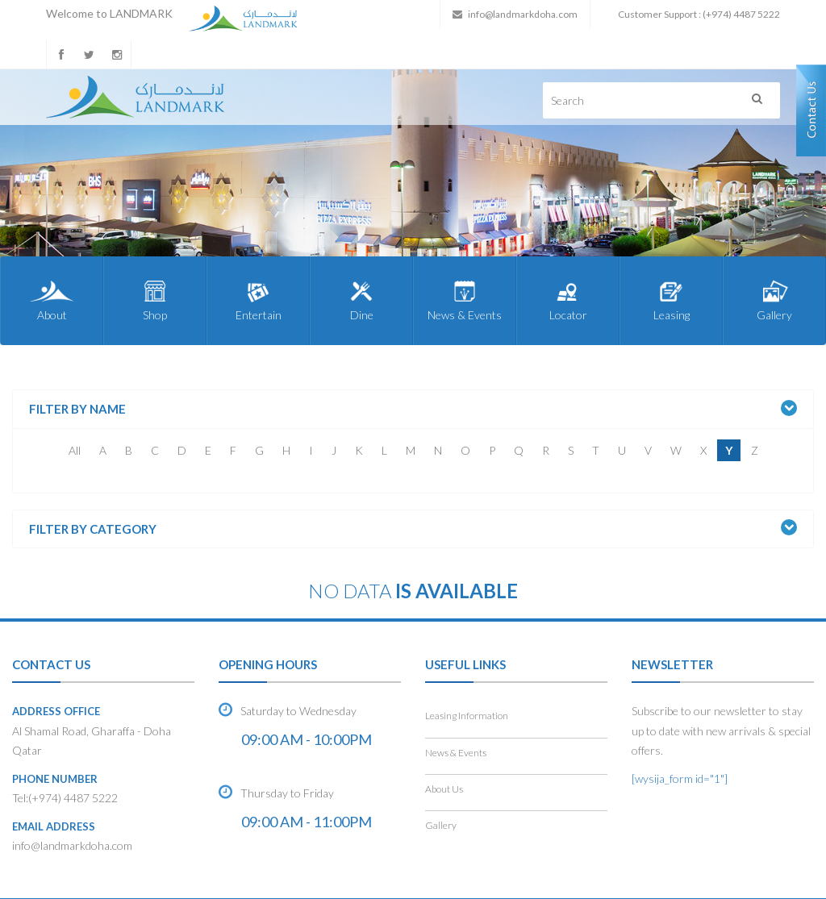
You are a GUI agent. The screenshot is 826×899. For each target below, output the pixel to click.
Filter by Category (92, 529)
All (75, 450)
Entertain (258, 300)
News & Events (464, 300)
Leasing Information (466, 716)
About (51, 300)
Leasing (671, 300)
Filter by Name (77, 409)
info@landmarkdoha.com (523, 14)
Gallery (774, 300)
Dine (361, 300)
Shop (155, 300)
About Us (444, 789)
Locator (568, 300)
